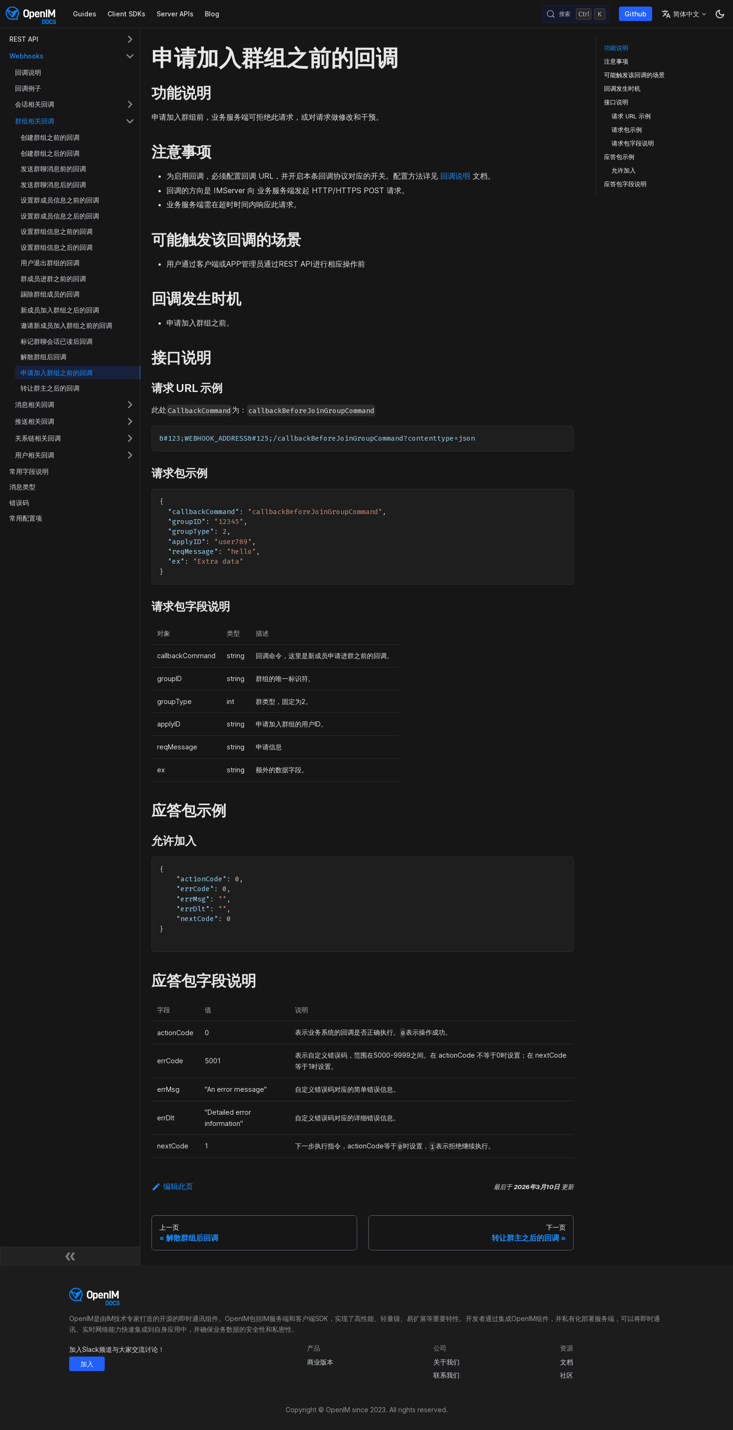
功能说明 (616, 47)
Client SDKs (126, 14)
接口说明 (616, 102)
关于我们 (446, 1362)
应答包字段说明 (625, 184)
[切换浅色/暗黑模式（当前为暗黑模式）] (719, 14)
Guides (84, 14)
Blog (212, 14)
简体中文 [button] (680, 14)
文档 (566, 1362)
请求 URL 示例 (631, 116)
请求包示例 (626, 129)
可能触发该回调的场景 (634, 75)
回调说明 (455, 176)
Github (636, 14)
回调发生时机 (622, 88)
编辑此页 (172, 1186)
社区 (566, 1375)
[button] (72, 39)
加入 (86, 1364)
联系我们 (446, 1375)
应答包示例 (619, 156)
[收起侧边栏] (70, 1256)
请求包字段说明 (632, 143)
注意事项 (616, 61)
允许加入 (623, 170)
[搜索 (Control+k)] (576, 14)
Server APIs (175, 14)
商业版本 (320, 1362)
